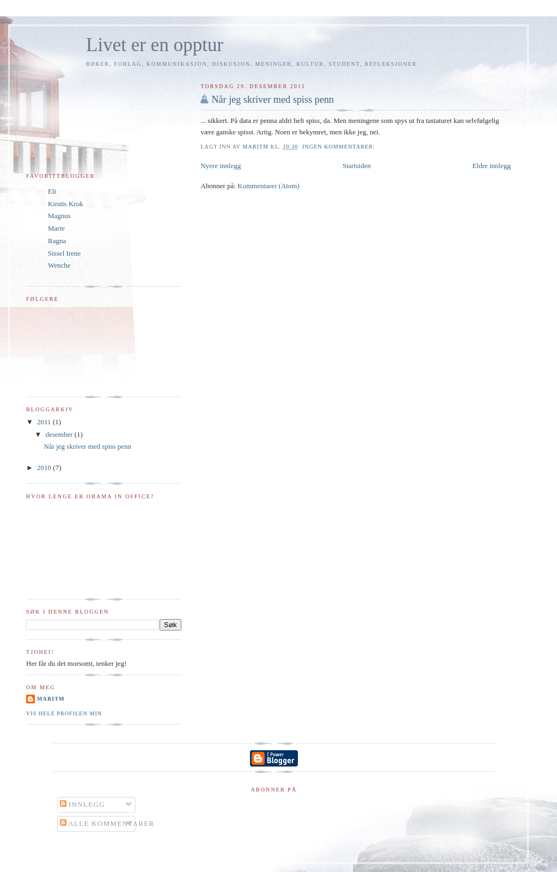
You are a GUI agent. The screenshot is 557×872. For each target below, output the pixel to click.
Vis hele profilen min (64, 713)
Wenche (59, 265)
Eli (52, 191)
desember (60, 434)
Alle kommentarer (107, 823)
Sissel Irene (64, 253)
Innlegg (82, 804)
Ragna (57, 241)
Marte (56, 228)
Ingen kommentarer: (339, 147)
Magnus (59, 216)
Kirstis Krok (65, 204)
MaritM (51, 699)
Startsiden (356, 166)
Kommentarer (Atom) (268, 186)
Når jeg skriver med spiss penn (272, 99)
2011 (45, 422)
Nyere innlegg (220, 166)
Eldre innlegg (492, 166)
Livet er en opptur (154, 44)
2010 (45, 467)
